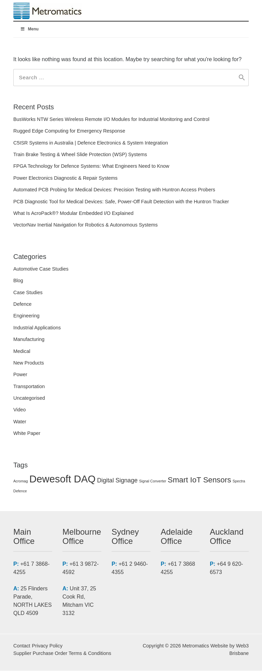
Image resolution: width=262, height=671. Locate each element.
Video (19, 410)
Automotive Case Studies (41, 269)
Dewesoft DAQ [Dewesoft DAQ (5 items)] (62, 479)
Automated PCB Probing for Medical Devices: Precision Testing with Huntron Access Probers (114, 190)
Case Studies (28, 293)
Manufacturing (28, 339)
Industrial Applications (37, 328)
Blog (18, 281)
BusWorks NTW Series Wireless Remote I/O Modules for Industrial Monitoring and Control (111, 119)
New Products (28, 363)
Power (20, 375)
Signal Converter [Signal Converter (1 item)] (152, 481)
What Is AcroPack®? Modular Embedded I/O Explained (73, 213)
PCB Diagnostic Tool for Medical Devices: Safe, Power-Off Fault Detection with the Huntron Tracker (121, 202)
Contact (21, 646)
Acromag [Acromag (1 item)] (20, 481)
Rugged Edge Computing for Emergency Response (69, 131)
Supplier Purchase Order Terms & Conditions (62, 653)
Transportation (29, 386)
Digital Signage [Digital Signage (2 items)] (117, 480)
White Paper (26, 433)
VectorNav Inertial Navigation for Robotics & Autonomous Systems (85, 225)
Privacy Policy (47, 646)
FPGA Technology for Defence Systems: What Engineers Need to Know (91, 166)
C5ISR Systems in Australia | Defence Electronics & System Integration (90, 143)
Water (19, 422)
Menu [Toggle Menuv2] (29, 29)
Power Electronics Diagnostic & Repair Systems (65, 178)
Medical (21, 351)
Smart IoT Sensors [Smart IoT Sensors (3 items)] (199, 480)
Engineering (26, 316)
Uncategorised (29, 398)
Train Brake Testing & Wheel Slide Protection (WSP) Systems (80, 155)
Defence (22, 304)
